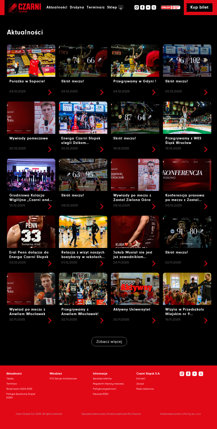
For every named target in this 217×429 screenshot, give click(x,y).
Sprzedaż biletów (102, 378)
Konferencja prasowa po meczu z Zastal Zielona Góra (184, 200)
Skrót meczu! (72, 81)
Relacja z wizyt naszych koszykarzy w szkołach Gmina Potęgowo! (83, 257)
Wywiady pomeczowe (28, 138)
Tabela (10, 378)
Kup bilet (199, 7)
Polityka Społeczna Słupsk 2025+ (20, 395)
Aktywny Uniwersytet (131, 309)
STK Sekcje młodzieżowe (63, 378)
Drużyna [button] (77, 7)
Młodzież (56, 373)
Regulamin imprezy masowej (108, 383)
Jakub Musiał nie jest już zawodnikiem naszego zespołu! (132, 257)
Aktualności (56, 7)
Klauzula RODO (100, 393)
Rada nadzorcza (145, 388)
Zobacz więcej (109, 341)
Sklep (115, 7)
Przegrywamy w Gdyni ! (134, 81)
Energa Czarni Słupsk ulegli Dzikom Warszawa (80, 143)
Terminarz (96, 7)
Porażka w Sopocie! (27, 81)
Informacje (100, 373)
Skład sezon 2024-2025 (19, 388)
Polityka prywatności (104, 388)
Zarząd (140, 383)
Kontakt (140, 378)
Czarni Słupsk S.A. (148, 373)
